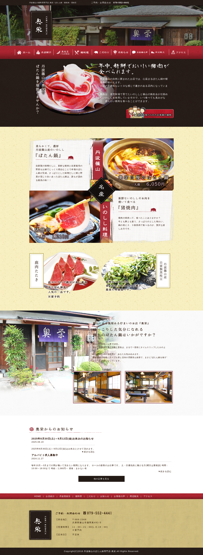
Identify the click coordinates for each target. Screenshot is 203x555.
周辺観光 (134, 496)
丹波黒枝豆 (65, 496)
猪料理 (78, 496)
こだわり (91, 496)
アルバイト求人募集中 (44, 455)
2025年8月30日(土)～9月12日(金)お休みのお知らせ (62, 438)
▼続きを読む (88, 452)
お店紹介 (50, 496)
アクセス (148, 496)
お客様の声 (119, 496)
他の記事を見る (101, 479)
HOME (37, 496)
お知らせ (104, 496)
